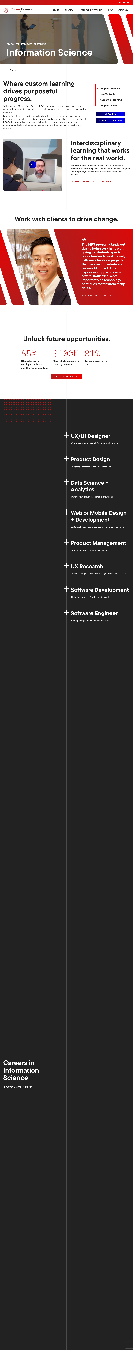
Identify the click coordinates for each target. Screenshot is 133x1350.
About (56, 10)
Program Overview (110, 88)
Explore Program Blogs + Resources (93, 181)
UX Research (87, 566)
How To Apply (107, 94)
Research (70, 10)
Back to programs (13, 70)
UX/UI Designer (90, 435)
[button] (67, 376)
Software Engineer (94, 613)
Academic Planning (111, 99)
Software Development (100, 589)
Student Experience (91, 10)
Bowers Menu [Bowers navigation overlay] (121, 3)
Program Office (108, 105)
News (110, 10)
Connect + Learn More (110, 120)
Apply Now (110, 114)
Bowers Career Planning (19, 1087)
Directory (122, 10)
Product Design (90, 459)
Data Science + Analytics (90, 486)
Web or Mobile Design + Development (99, 516)
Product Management (98, 543)
